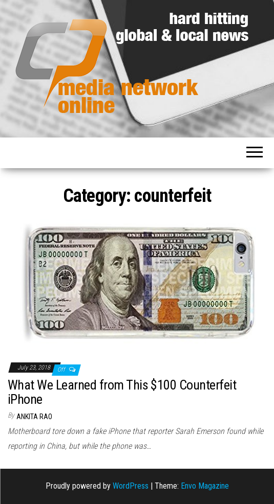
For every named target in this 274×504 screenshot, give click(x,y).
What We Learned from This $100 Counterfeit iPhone (122, 392)
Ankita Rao (34, 417)
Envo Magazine (205, 486)
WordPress (131, 486)
